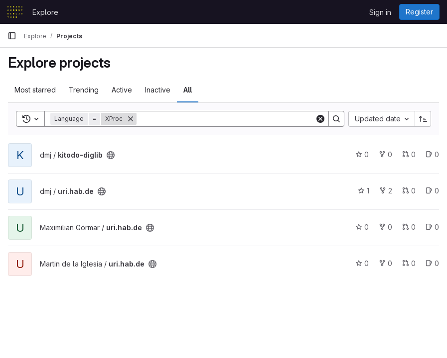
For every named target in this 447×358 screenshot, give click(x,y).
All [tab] (187, 90)
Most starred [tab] (35, 90)
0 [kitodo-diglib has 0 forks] (385, 154)
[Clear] (320, 119)
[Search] (226, 119)
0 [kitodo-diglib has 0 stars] (362, 154)
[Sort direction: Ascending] (423, 119)
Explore (45, 12)
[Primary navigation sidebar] (12, 36)
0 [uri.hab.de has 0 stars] (362, 227)
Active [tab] (122, 90)
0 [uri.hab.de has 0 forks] (385, 227)
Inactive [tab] (157, 90)
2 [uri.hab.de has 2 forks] (385, 190)
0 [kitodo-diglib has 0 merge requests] (409, 154)
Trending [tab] (84, 90)
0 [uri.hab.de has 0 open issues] (432, 190)
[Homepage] (14, 12)
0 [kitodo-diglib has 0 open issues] (432, 154)
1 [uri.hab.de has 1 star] (363, 190)
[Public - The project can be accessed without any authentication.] (111, 155)
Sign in (380, 12)
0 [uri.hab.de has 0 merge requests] (409, 190)
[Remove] (131, 119)
